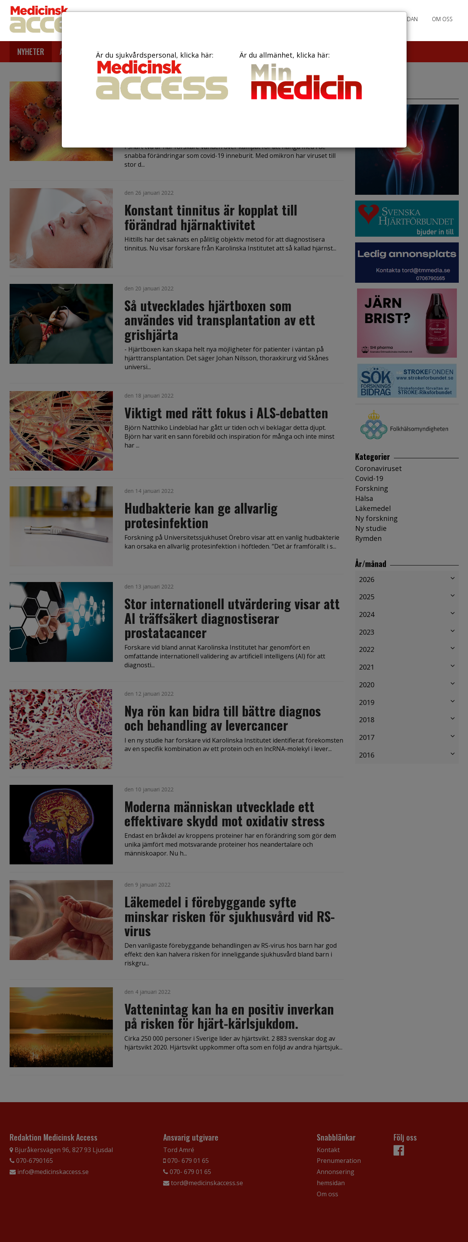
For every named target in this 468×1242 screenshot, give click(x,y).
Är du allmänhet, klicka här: (306, 76)
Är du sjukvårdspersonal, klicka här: (162, 74)
